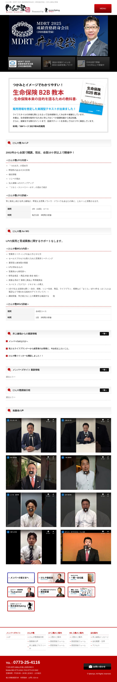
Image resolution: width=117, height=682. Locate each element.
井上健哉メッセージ (100, 637)
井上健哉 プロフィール (37, 646)
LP (9, 637)
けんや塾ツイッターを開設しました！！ (26, 356)
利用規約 (23, 678)
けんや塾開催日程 (36, 637)
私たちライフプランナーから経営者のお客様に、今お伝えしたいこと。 (39, 348)
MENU (103, 8)
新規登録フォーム (57, 641)
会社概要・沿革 (98, 641)
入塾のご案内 (55, 637)
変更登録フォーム (57, 645)
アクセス (96, 645)
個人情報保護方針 (12, 678)
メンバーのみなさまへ (18, 341)
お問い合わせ (33, 678)
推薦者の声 (33, 641)
